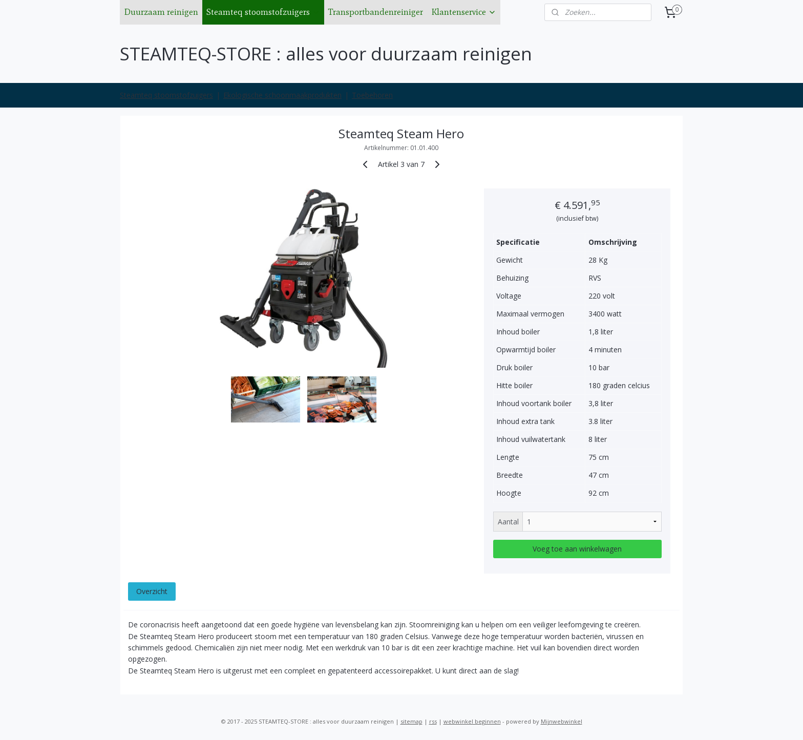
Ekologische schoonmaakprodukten (282, 95)
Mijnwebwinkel (561, 721)
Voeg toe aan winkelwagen (577, 549)
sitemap (411, 721)
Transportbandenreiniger (375, 12)
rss (433, 721)
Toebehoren (372, 95)
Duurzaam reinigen (161, 12)
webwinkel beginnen (472, 721)
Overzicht (151, 591)
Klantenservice (463, 12)
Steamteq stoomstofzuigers (263, 12)
